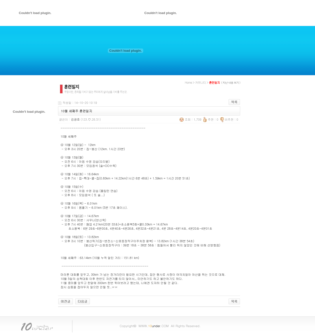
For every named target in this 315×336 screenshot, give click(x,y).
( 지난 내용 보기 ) (230, 82)
